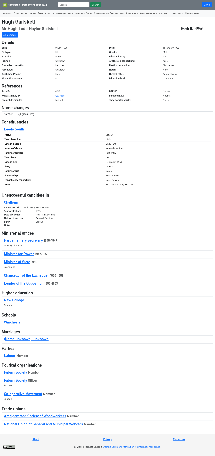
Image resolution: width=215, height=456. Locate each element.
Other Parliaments (148, 13)
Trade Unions (44, 13)
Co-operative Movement (23, 394)
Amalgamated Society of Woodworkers (35, 416)
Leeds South (14, 129)
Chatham (11, 202)
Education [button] (177, 13)
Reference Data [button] (192, 13)
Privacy (107, 439)
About (35, 439)
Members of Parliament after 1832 (25, 5)
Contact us (179, 439)
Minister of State (17, 262)
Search (95, 4)
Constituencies (20, 13)
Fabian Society (15, 372)
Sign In (207, 4)
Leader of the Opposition (23, 283)
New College (14, 300)
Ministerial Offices (83, 13)
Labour (9, 355)
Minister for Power (19, 254)
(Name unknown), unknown (26, 339)
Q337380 (59, 95)
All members (9, 34)
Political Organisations (63, 13)
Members (7, 13)
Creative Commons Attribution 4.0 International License (131, 446)
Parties (32, 13)
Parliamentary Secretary (23, 240)
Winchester (13, 322)
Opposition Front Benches (106, 13)
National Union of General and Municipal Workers (43, 424)
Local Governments (129, 13)
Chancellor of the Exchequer (26, 275)
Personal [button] (163, 13)
